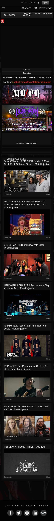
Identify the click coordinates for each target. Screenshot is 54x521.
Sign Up (45, 3)
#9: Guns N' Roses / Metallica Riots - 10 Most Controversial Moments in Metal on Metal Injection (25, 204)
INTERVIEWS (45, 8)
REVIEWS (47, 13)
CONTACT (26, 8)
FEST (37, 13)
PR (35, 8)
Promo (33, 77)
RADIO (33, 3)
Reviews (8, 77)
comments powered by (27, 143)
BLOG (24, 3)
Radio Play (44, 77)
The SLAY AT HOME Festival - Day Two (24, 447)
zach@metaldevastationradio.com (31, 82)
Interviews (21, 77)
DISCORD (27, 13)
